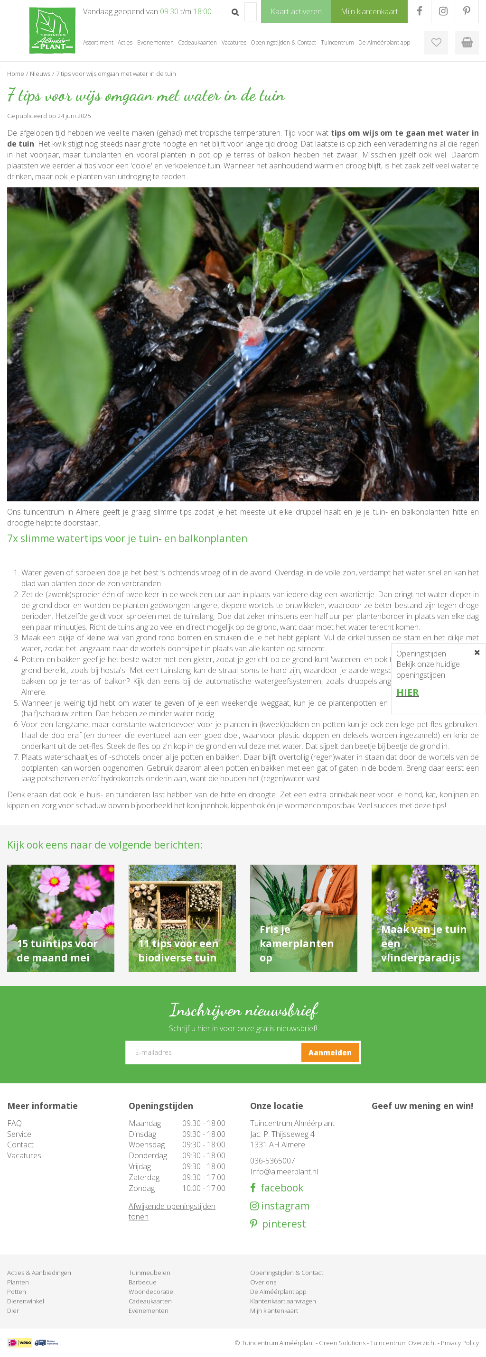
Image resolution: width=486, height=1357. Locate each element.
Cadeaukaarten (150, 1301)
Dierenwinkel (25, 1301)
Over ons (263, 1282)
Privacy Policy (460, 1343)
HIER (407, 692)
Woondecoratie (151, 1291)
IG (443, 11)
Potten (16, 1291)
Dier (13, 1310)
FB (419, 11)
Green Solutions (342, 1343)
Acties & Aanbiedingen (39, 1272)
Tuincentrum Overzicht (403, 1343)
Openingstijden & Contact (286, 1272)
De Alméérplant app (278, 1291)
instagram (284, 1206)
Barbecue (143, 1282)
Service (19, 1134)
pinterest (281, 1224)
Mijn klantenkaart (274, 1310)
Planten (18, 1282)
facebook (279, 1188)
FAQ (14, 1123)
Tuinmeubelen (149, 1272)
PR (466, 11)
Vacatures (24, 1155)
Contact (20, 1144)
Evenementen (148, 1310)
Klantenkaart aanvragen (283, 1301)
